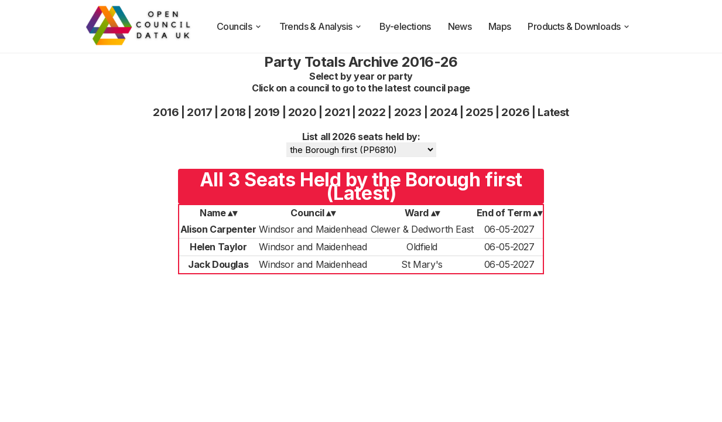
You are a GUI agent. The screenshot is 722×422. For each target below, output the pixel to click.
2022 (371, 112)
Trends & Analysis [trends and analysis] (321, 26)
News (460, 26)
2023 (408, 112)
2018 (232, 112)
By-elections (405, 26)
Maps (499, 26)
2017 (199, 112)
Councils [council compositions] (239, 26)
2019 (267, 112)
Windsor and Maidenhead (313, 229)
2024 (443, 112)
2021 (337, 112)
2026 (515, 112)
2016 (166, 112)
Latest (553, 112)
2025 (479, 112)
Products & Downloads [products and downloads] (579, 26)
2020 (302, 112)
